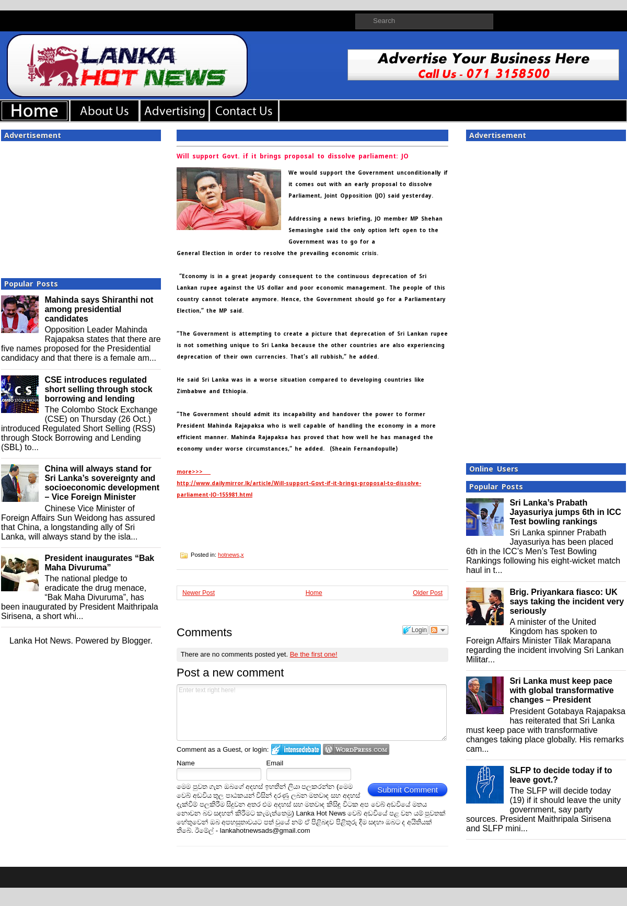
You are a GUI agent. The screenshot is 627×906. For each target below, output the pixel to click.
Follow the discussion (438, 630)
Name (186, 763)
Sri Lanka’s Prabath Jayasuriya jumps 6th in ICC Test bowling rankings (565, 512)
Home (314, 593)
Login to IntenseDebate (296, 749)
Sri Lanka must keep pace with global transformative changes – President (561, 690)
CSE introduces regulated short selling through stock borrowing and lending (98, 389)
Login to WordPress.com (356, 749)
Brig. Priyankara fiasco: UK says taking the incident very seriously (566, 601)
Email (275, 763)
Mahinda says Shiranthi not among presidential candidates (98, 309)
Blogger (136, 640)
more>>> (194, 471)
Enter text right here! (312, 712)
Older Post (428, 593)
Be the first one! (314, 654)
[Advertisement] (81, 206)
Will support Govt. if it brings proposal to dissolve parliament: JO (293, 156)
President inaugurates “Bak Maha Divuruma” (99, 563)
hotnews (228, 555)
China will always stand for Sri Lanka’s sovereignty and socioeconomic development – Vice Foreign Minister (101, 482)
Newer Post (198, 593)
